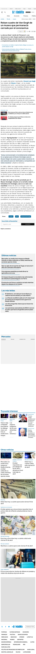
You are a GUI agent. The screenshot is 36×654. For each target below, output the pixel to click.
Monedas (3, 339)
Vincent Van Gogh (25, 216)
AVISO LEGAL (31, 649)
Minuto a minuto (5, 459)
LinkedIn (12, 626)
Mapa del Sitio (5, 647)
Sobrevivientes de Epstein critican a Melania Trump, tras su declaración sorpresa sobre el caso (16, 49)
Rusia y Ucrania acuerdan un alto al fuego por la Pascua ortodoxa (31, 433)
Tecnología (16, 644)
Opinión (21, 637)
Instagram (9, 626)
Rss (24, 644)
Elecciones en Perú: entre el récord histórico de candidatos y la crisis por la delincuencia (20, 113)
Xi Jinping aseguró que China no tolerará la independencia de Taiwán (19, 117)
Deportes (20, 639)
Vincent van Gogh (29, 81)
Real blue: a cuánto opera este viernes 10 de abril (17, 546)
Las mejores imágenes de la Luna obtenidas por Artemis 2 (13, 428)
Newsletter (30, 626)
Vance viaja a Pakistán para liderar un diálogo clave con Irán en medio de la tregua (4, 429)
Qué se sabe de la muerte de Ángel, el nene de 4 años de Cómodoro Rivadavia (17, 266)
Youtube (16, 626)
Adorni (11, 8)
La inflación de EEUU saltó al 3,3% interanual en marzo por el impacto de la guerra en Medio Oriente (19, 299)
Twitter (2, 626)
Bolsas (12, 339)
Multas (18, 652)
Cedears (33, 339)
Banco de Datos (23, 634)
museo (14, 19)
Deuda (29, 8)
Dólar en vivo (18, 8)
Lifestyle (30, 637)
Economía (16, 16)
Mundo (8, 19)
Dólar (8, 16)
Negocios (14, 637)
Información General (21, 642)
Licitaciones (27, 652)
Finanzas (25, 16)
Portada (4, 632)
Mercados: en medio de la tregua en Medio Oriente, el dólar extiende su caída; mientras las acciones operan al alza (17, 260)
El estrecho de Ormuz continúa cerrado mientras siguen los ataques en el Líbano (17, 283)
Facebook (5, 626)
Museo (13, 83)
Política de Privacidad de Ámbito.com (12, 649)
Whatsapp (20, 626)
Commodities (22, 339)
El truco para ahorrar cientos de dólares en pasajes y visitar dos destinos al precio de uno (18, 572)
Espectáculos (5, 644)
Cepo (24, 8)
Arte (17, 216)
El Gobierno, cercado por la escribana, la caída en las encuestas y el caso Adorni (18, 294)
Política (12, 634)
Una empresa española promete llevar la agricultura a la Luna (15, 272)
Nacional (4, 639)
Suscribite (27, 224)
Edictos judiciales (7, 652)
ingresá (32, 12)
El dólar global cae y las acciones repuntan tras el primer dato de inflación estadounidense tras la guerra (17, 511)
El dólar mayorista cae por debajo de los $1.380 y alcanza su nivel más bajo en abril (18, 468)
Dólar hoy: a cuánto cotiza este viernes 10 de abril (30, 464)
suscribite (28, 12)
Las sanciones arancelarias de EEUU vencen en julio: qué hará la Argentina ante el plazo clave (19, 309)
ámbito (2, 19)
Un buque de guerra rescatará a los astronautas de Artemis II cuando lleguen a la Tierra (17, 278)
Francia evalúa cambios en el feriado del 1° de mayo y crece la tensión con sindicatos (31, 421)
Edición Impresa (6, 642)
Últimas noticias (15, 632)
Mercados (4, 637)
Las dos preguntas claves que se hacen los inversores (19, 304)
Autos (32, 642)
